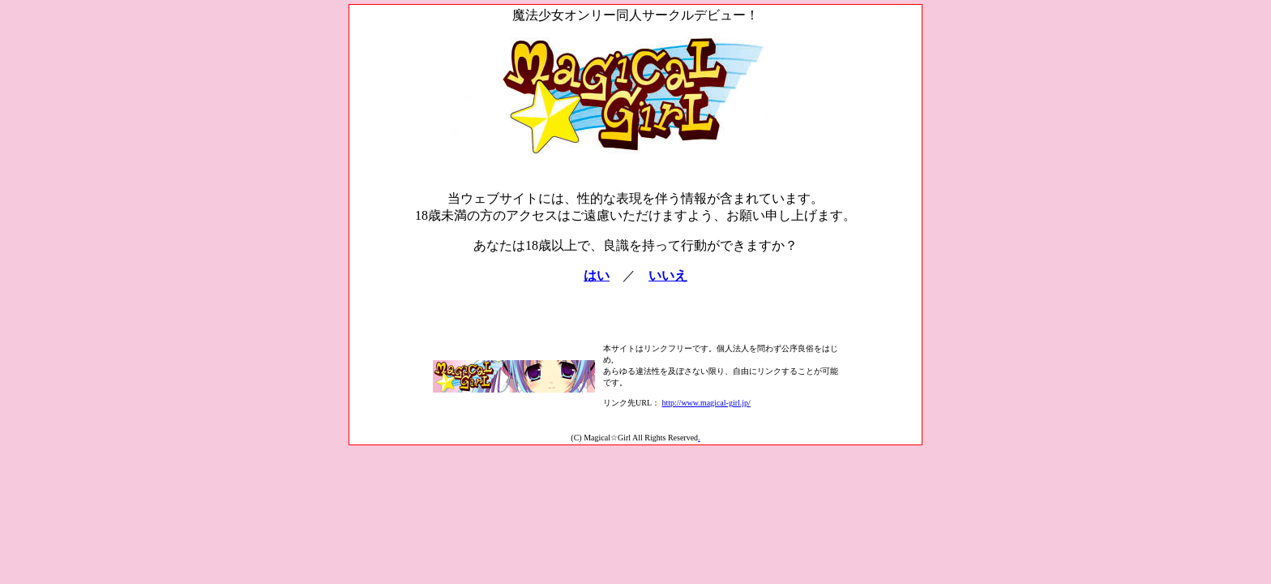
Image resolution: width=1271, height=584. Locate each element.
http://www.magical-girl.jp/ (706, 402)
